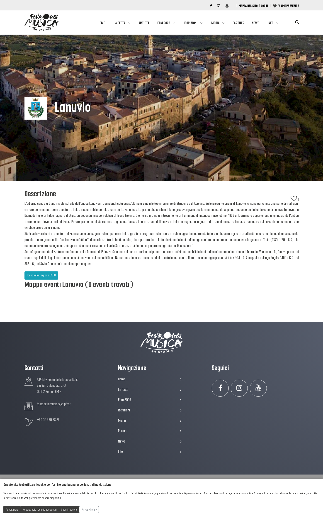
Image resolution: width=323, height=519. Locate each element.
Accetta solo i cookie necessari (40, 510)
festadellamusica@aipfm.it (54, 404)
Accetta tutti (12, 510)
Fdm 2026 (163, 23)
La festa (119, 23)
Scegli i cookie (69, 510)
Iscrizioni (190, 23)
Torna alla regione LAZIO (41, 275)
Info (270, 23)
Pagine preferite (288, 5)
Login (264, 5)
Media (215, 23)
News (255, 23)
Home (101, 23)
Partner (238, 23)
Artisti (143, 23)
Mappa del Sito (248, 5)
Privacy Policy (89, 509)
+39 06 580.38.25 (48, 419)
